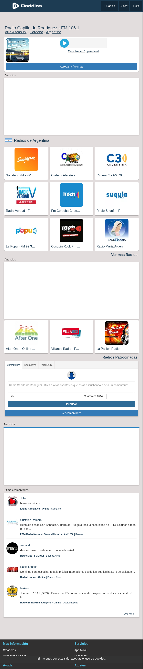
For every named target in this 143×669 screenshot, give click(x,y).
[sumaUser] (119, 396)
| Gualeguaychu (49, 602)
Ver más (129, 614)
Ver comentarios (71, 413)
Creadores (9, 650)
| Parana (51, 534)
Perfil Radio (46, 365)
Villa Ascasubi (15, 32)
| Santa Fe (40, 508)
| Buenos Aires (40, 555)
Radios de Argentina (31, 140)
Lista (136, 5)
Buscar (124, 5)
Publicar (71, 404)
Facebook (81, 656)
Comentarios (13, 365)
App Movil (81, 650)
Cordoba (36, 32)
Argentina (53, 32)
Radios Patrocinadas (120, 357)
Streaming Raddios (14, 656)
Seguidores (30, 365)
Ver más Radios (124, 255)
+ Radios (109, 5)
